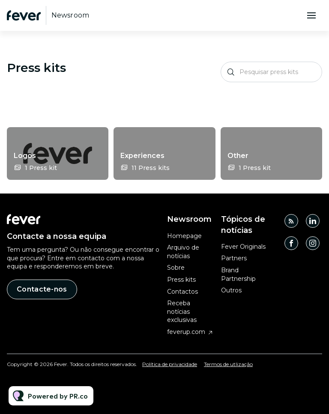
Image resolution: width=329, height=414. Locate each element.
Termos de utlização (228, 364)
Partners (234, 258)
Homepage (184, 236)
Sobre (176, 267)
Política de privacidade (169, 364)
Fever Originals (243, 246)
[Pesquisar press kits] (271, 72)
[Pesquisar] (231, 72)
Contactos (182, 291)
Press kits (181, 279)
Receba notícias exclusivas (182, 311)
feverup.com (186, 332)
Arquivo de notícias (183, 252)
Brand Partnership (238, 274)
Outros (231, 290)
